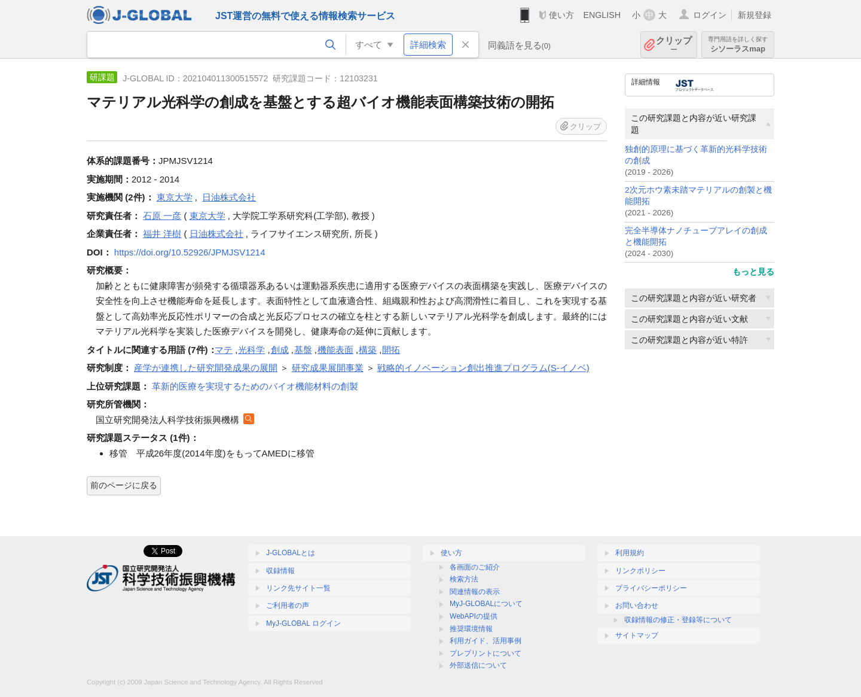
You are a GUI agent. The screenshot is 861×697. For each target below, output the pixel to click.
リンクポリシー (640, 571)
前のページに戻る (123, 485)
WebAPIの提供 (473, 616)
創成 (280, 350)
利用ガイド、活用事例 (485, 641)
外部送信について (478, 665)
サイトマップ (636, 635)
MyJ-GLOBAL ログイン (303, 623)
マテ (224, 350)
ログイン (709, 15)
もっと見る (753, 271)
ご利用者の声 (287, 605)
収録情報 (280, 571)
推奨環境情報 (471, 629)
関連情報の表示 (475, 592)
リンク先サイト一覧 (298, 588)
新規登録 (754, 15)
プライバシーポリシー (651, 588)
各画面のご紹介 (475, 567)
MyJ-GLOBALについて (486, 603)
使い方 (561, 15)
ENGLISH (602, 15)
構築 (368, 350)
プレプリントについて (485, 653)
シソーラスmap (738, 44)
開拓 (391, 350)
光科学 (251, 350)
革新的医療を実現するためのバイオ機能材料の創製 (255, 386)
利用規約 (629, 553)
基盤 (303, 350)
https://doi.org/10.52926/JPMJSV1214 (189, 252)
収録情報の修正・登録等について (678, 620)
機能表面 (335, 350)
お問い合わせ (636, 605)
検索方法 (464, 579)
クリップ (674, 44)
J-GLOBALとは (290, 553)
